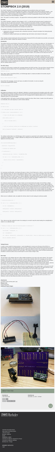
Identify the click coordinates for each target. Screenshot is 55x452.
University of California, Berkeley (9, 440)
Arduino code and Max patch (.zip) (9, 281)
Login (3, 446)
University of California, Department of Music (12, 438)
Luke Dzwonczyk (6, 396)
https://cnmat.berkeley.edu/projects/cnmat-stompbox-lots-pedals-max (17, 26)
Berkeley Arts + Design (7, 441)
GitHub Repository (5, 284)
